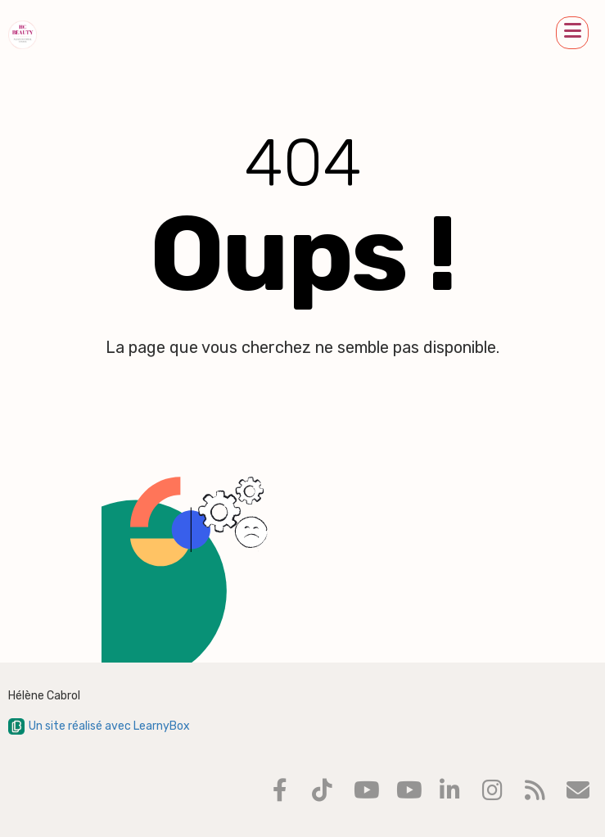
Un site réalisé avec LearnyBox (99, 726)
